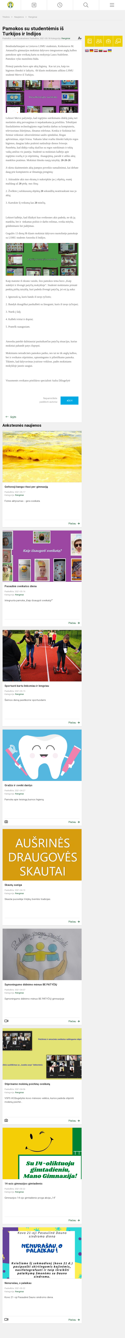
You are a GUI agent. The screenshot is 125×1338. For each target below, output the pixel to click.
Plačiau (72, 523)
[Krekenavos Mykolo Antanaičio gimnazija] (10, 4)
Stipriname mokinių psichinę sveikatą (27, 1084)
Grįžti (13, 417)
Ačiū (69, 400)
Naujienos (19, 17)
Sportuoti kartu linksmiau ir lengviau (27, 685)
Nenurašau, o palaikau (18, 1283)
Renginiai (32, 17)
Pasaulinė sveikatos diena (21, 586)
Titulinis (6, 17)
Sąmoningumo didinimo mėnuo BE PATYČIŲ (31, 984)
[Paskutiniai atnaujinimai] (60, 5)
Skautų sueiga (13, 884)
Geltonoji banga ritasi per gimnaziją (26, 486)
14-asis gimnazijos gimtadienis (23, 1183)
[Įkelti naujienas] (34, 5)
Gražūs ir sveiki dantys (18, 785)
